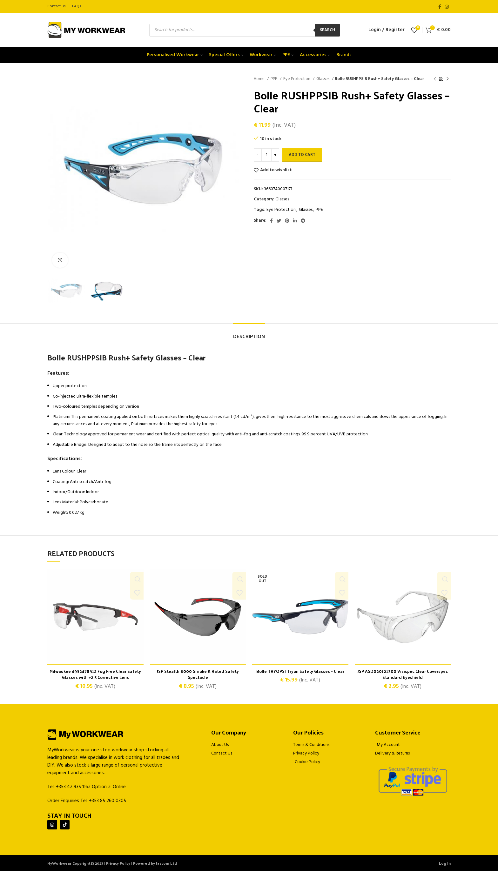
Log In (445, 864)
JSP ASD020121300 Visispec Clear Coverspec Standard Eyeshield (402, 674)
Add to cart (302, 154)
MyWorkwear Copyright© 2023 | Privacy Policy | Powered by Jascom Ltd (112, 864)
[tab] (249, 333)
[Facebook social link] (439, 7)
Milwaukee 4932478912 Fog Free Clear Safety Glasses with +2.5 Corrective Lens (95, 674)
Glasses (323, 79)
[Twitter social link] (279, 221)
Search (327, 30)
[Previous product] (435, 79)
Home (260, 79)
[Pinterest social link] (287, 221)
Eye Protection (297, 79)
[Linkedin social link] (295, 221)
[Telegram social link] (303, 221)
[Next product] (447, 79)
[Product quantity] (266, 155)
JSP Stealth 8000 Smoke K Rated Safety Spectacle (198, 674)
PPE (274, 79)
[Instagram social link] (447, 7)
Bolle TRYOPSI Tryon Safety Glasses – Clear (300, 671)
